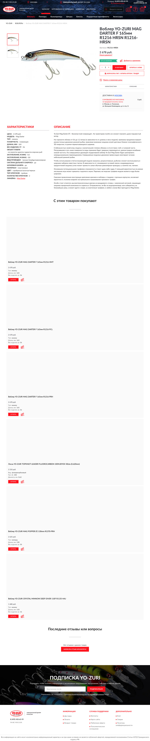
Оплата (67, 719)
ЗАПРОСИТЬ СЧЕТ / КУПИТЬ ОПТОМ (122, 73)
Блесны (79, 17)
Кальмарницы (56, 17)
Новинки (80, 9)
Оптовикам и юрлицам (63, 9)
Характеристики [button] (111, 86)
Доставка (67, 715)
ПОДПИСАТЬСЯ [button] (96, 688)
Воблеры (31, 17)
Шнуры (69, 17)
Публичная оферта (98, 722)
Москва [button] (118, 95)
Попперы (43, 17)
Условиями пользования (96, 693)
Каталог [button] (46, 9)
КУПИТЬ (13, 279)
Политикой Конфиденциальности (75, 693)
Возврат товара (70, 722)
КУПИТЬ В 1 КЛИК (135, 67)
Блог (119, 715)
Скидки (120, 719)
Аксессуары (118, 17)
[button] (117, 3)
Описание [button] (133, 86)
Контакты (91, 9)
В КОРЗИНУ (119, 67)
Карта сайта (95, 719)
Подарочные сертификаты (98, 17)
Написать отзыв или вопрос (75, 648)
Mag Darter (21, 178)
